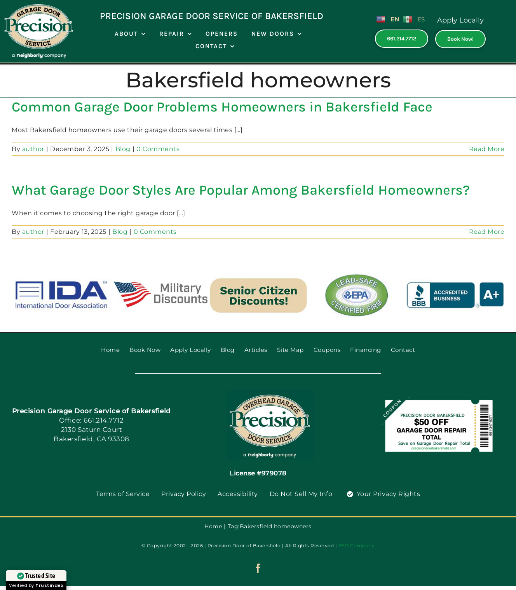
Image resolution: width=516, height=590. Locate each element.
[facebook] (258, 568)
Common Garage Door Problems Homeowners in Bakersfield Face (222, 107)
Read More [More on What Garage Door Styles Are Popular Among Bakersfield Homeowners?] (487, 231)
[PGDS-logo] (270, 393)
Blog (123, 149)
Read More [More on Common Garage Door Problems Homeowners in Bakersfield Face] (487, 149)
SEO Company (356, 545)
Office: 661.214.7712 (91, 420)
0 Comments (158, 149)
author (33, 149)
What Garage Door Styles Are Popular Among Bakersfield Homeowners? (241, 190)
